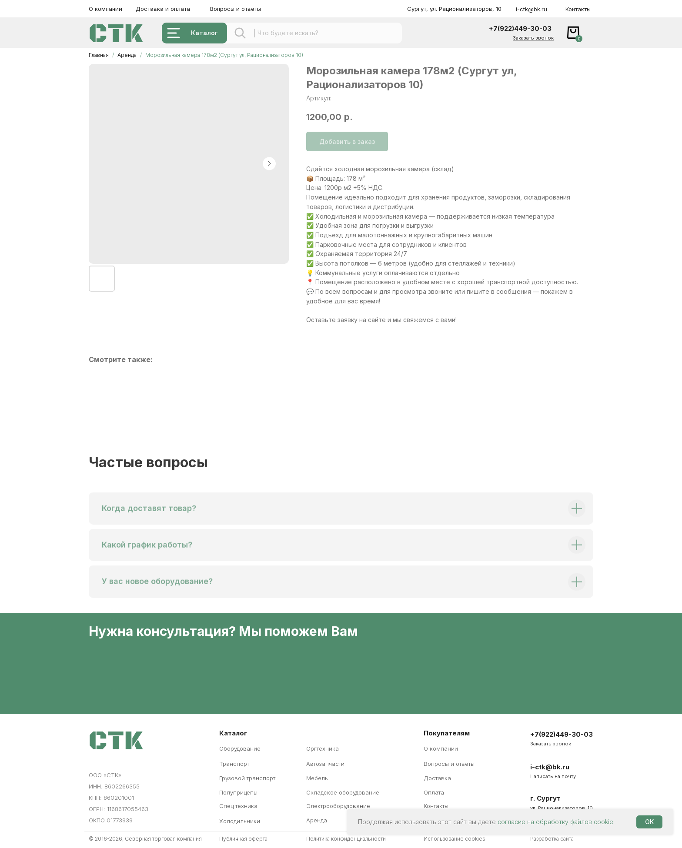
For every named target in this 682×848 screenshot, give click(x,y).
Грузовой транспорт (247, 778)
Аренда (127, 55)
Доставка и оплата (163, 8)
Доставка (437, 778)
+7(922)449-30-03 (520, 28)
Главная (99, 55)
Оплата (434, 792)
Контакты (578, 9)
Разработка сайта (552, 838)
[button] (533, 38)
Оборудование (240, 748)
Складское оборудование (342, 792)
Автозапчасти (325, 763)
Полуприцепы (238, 792)
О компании (105, 8)
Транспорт (234, 763)
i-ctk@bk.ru (531, 9)
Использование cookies (454, 838)
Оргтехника (322, 748)
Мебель (317, 778)
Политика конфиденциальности (346, 838)
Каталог (204, 33)
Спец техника (238, 805)
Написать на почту (553, 776)
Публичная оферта (243, 838)
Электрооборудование (338, 805)
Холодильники (239, 821)
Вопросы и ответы (235, 8)
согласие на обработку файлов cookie (555, 821)
